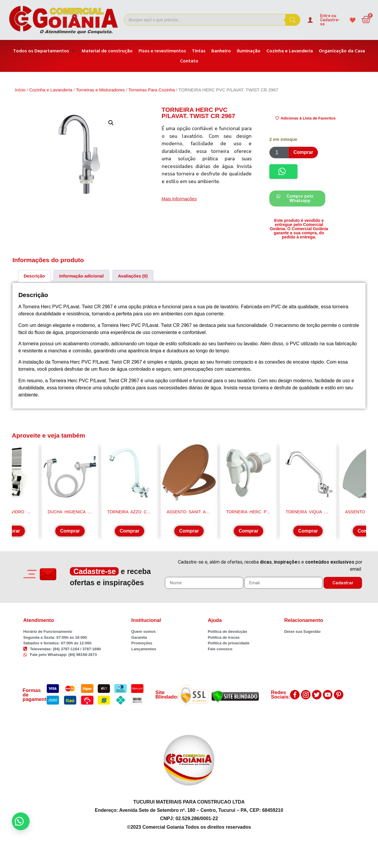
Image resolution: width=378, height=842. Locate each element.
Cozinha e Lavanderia (50, 89)
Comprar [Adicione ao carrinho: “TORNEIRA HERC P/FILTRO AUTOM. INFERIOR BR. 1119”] (248, 530)
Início (20, 89)
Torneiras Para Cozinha (151, 89)
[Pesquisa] (292, 20)
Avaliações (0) (133, 275)
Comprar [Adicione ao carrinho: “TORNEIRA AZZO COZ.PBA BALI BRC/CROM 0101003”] (129, 530)
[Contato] (189, 61)
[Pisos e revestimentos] (162, 51)
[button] (111, 122)
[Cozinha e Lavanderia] (289, 51)
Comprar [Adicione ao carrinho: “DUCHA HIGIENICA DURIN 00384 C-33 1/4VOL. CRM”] (70, 530)
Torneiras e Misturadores (100, 89)
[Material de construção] (107, 51)
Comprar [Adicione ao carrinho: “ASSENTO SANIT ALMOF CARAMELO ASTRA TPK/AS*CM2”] (189, 530)
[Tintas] (198, 51)
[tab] (34, 276)
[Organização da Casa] (342, 51)
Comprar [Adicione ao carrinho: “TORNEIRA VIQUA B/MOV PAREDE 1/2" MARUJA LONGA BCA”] (308, 530)
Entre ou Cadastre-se (330, 19)
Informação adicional (81, 275)
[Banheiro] (221, 51)
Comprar (303, 152)
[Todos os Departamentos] (44, 51)
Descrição (34, 275)
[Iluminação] (248, 51)
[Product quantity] (279, 152)
